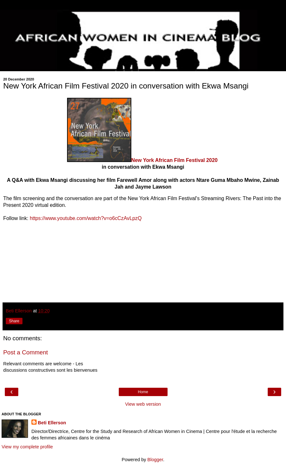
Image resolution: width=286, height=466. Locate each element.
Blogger (155, 459)
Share (14, 321)
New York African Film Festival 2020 (174, 160)
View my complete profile (27, 446)
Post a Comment (25, 352)
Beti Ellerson (52, 422)
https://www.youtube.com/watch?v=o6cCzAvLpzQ (86, 218)
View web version (143, 404)
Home (143, 392)
